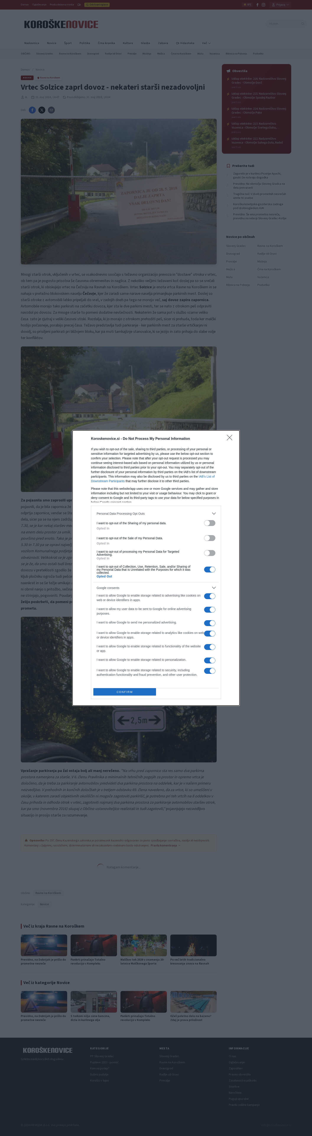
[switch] (209, 523)
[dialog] (156, 568)
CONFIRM (125, 692)
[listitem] (156, 513)
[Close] (231, 439)
